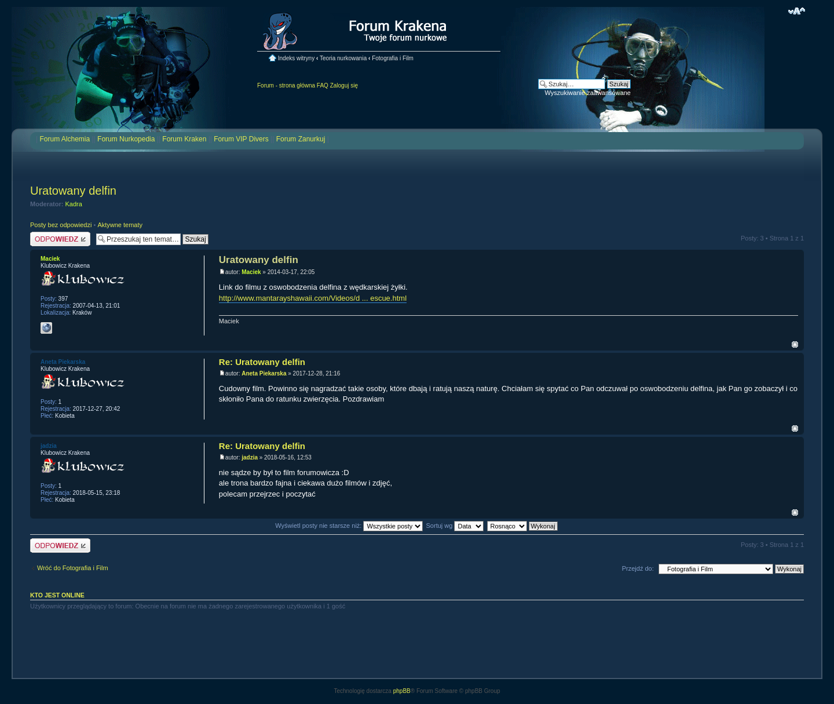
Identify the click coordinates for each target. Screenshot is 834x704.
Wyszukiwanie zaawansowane (588, 92)
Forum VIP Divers (241, 139)
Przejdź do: (638, 568)
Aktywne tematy (119, 224)
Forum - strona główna (286, 85)
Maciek (251, 272)
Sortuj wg (455, 525)
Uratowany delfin (73, 190)
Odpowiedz (60, 239)
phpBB (402, 691)
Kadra (73, 203)
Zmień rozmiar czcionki (796, 11)
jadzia (250, 457)
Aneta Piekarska (264, 373)
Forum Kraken (184, 139)
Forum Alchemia (64, 139)
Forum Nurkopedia (126, 139)
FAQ (322, 85)
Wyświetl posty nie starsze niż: (349, 525)
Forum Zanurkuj (300, 139)
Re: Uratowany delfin (262, 362)
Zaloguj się (344, 85)
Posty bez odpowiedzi (61, 224)
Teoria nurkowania (343, 58)
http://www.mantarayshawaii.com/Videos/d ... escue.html (313, 298)
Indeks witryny (296, 58)
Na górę (795, 344)
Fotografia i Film (393, 58)
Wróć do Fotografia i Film (72, 567)
